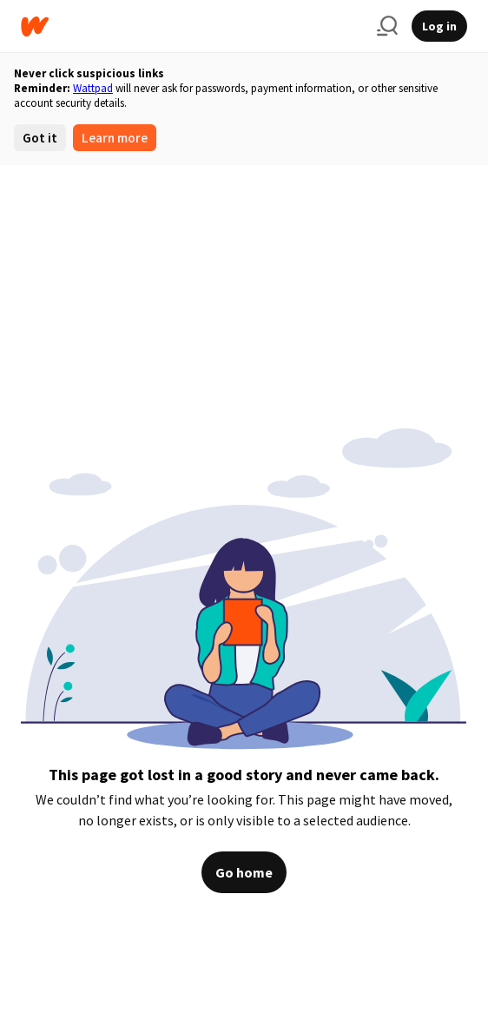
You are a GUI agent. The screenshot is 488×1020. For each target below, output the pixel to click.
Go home (244, 872)
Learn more (115, 137)
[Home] (192, 26)
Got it (40, 137)
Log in (439, 26)
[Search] (387, 26)
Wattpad (93, 88)
